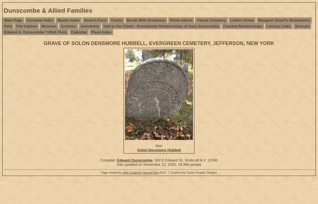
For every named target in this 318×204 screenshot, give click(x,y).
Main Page (13, 20)
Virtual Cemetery (211, 20)
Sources (302, 26)
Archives (68, 26)
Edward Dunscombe (134, 160)
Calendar (79, 32)
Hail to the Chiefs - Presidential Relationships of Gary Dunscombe (161, 26)
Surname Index (40, 20)
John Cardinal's (132, 172)
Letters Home (242, 20)
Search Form (95, 20)
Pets (8, 26)
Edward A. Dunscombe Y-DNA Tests (35, 32)
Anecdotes (89, 26)
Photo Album (181, 20)
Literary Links (279, 26)
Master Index (69, 20)
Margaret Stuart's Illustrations (284, 20)
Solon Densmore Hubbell (159, 150)
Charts (116, 20)
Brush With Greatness (146, 20)
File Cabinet (26, 26)
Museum (48, 26)
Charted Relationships (242, 26)
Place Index (101, 32)
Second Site (150, 172)
